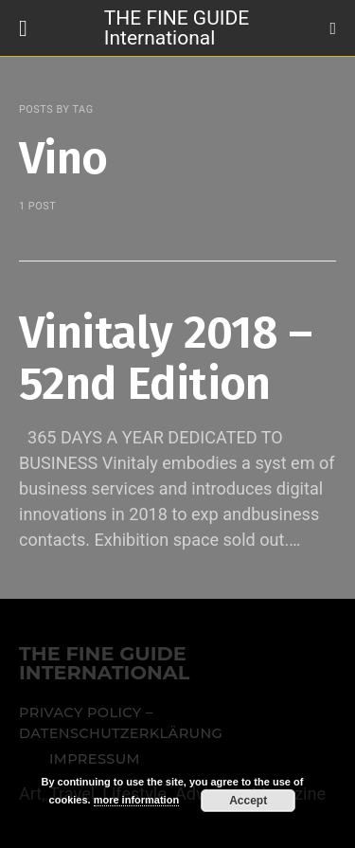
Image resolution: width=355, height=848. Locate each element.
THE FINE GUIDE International (176, 27)
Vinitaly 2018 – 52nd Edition (165, 358)
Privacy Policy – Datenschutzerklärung (120, 723)
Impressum (94, 758)
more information (136, 799)
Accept (248, 800)
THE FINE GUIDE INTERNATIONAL (104, 664)
